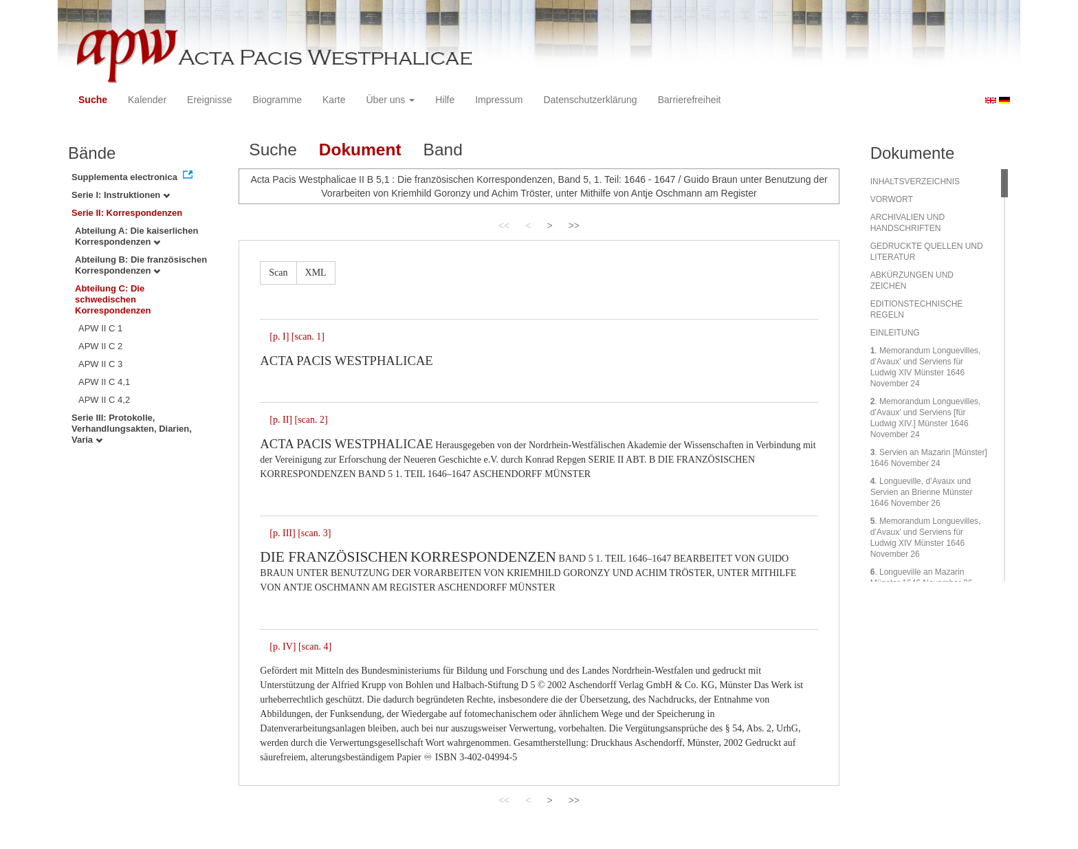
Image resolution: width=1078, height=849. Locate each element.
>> (574, 225)
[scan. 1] (308, 336)
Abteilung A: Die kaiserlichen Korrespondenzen (136, 236)
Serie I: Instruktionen (121, 195)
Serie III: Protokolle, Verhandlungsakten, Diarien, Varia (132, 428)
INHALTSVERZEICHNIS (915, 181)
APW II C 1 (100, 328)
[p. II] (281, 420)
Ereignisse (209, 99)
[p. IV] (283, 646)
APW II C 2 (100, 346)
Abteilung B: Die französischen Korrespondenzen (141, 265)
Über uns (390, 99)
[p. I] (279, 336)
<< (503, 225)
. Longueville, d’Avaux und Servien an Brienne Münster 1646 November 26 (921, 492)
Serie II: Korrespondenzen (127, 213)
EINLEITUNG (895, 333)
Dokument (360, 149)
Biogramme (277, 99)
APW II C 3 (100, 364)
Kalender (147, 99)
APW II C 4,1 (104, 382)
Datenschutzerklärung (590, 99)
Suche (92, 99)
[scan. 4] (314, 646)
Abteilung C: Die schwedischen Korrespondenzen (113, 299)
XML (316, 272)
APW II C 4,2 (104, 400)
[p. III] (282, 533)
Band (443, 149)
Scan (278, 272)
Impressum (498, 99)
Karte (333, 99)
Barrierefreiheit (689, 99)
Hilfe (444, 99)
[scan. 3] (314, 533)
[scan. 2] (310, 420)
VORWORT (891, 199)
